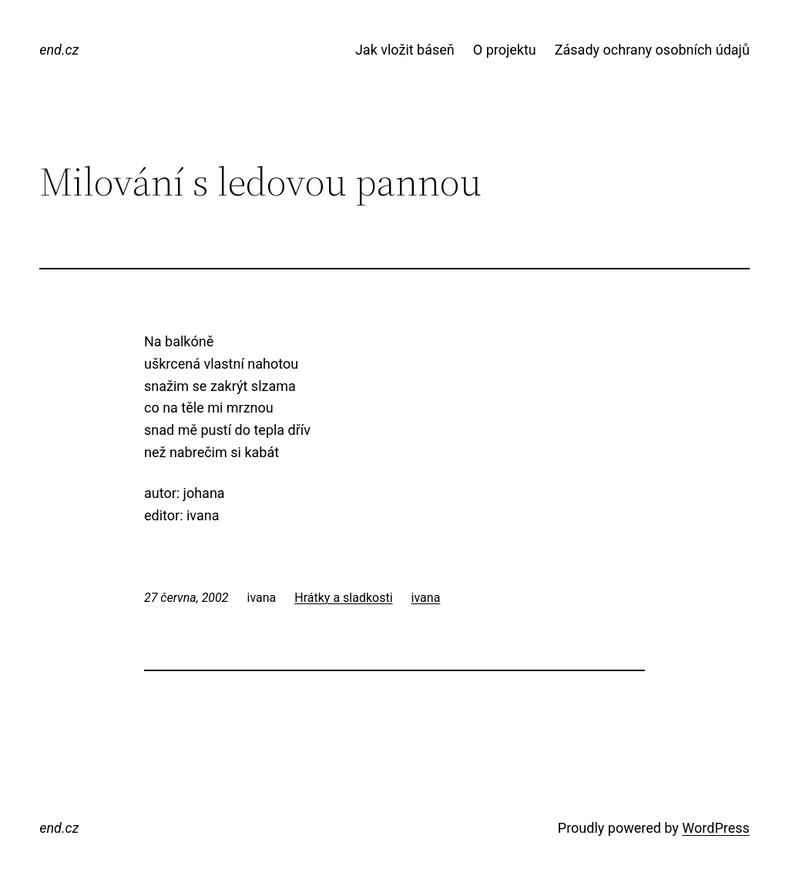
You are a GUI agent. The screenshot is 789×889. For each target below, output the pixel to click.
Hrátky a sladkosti (343, 597)
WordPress (715, 828)
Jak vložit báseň (405, 50)
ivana (426, 597)
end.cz (59, 50)
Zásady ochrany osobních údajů (652, 50)
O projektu (504, 50)
